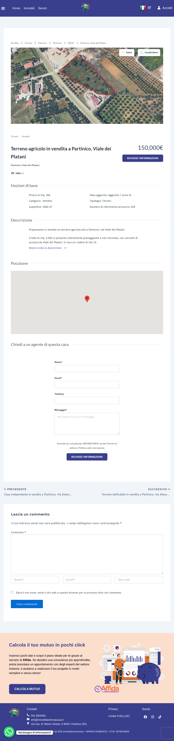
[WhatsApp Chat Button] (9, 732)
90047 (71, 43)
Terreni (28, 43)
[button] (3, 8)
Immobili (29, 8)
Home (16, 8)
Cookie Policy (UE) (119, 716)
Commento (18, 532)
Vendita (14, 43)
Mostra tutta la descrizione (48, 247)
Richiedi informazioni (142, 158)
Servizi (42, 8)
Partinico (57, 43)
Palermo (42, 43)
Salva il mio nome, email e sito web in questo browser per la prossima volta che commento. (69, 593)
